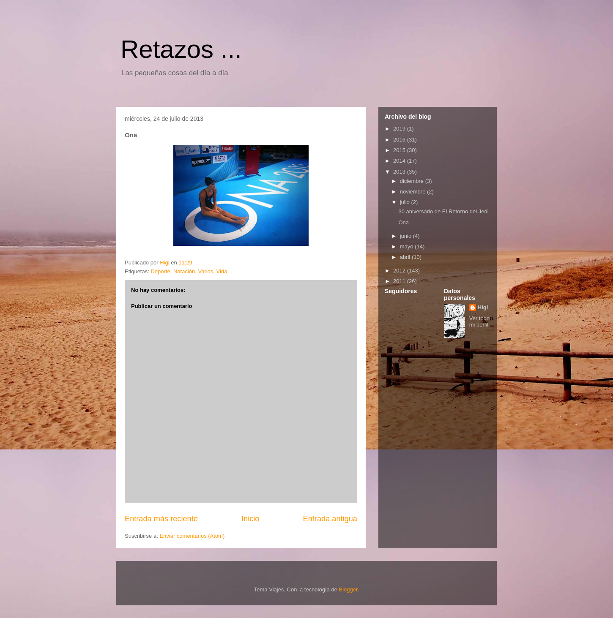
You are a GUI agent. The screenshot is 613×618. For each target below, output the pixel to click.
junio (406, 236)
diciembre (412, 181)
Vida (221, 271)
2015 (400, 150)
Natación (184, 271)
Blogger (348, 589)
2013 (400, 172)
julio (405, 202)
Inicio (250, 519)
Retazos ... (181, 49)
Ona (403, 222)
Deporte (160, 271)
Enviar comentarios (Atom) (191, 536)
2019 (400, 128)
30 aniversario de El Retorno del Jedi (443, 211)
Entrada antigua (330, 519)
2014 (400, 161)
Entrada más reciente (161, 519)
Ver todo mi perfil (479, 321)
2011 (400, 281)
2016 (400, 139)
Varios (205, 271)
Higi (483, 307)
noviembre (413, 191)
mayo (407, 246)
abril (406, 257)
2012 (400, 270)
